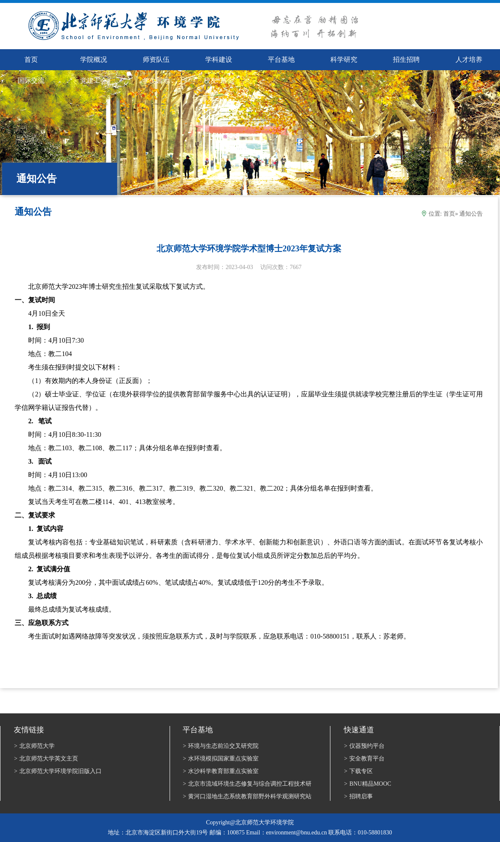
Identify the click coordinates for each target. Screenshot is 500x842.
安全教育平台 (364, 758)
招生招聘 (406, 59)
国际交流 (31, 80)
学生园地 (156, 80)
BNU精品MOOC (367, 784)
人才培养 (468, 59)
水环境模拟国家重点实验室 (221, 758)
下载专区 (358, 771)
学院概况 (93, 59)
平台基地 (281, 59)
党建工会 (93, 80)
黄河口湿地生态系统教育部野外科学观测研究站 (247, 796)
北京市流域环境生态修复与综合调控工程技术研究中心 (247, 784)
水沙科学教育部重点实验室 (221, 771)
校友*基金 (219, 80)
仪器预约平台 (364, 746)
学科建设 (218, 59)
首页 (449, 214)
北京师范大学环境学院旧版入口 (58, 771)
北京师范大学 (34, 746)
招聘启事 (358, 796)
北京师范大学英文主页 (46, 758)
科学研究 (343, 59)
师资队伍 (156, 59)
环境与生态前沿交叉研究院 (221, 746)
